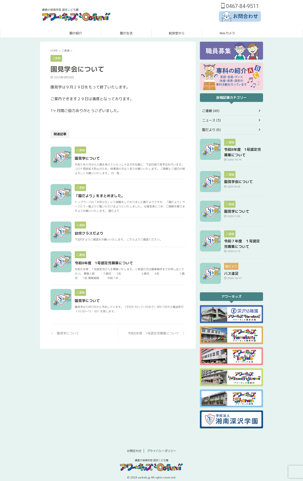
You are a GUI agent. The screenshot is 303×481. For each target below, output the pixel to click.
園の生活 (126, 33)
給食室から (177, 33)
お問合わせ (134, 448)
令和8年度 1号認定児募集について (112, 279)
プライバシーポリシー (161, 448)
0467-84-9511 (240, 6)
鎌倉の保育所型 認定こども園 (151, 458)
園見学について (97, 158)
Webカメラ (227, 33)
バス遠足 (230, 271)
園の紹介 (75, 33)
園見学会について (236, 180)
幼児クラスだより (98, 238)
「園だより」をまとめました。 (108, 198)
